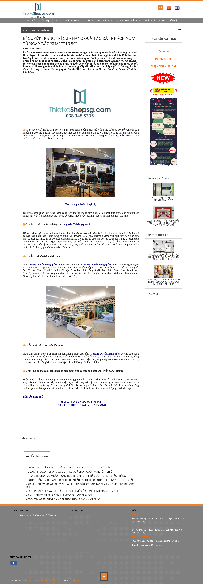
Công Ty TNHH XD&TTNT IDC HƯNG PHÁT (44, 580)
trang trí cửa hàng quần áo (113, 135)
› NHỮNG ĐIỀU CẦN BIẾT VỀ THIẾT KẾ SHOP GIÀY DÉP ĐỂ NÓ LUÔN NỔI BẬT (68, 467)
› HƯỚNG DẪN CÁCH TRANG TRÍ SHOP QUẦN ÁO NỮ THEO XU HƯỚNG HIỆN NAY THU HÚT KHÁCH (80, 480)
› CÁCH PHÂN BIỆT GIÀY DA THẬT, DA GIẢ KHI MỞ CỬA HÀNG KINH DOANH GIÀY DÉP (73, 491)
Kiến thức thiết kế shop (98, 20)
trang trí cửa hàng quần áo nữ (101, 264)
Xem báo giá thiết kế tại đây (81, 204)
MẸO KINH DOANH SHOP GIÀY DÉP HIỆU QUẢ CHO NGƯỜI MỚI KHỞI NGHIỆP (163, 282)
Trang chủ (29, 20)
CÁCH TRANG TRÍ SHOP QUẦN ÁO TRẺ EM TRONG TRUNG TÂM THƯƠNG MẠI (163, 223)
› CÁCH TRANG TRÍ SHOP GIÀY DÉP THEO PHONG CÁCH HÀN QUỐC (63, 499)
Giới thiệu (44, 20)
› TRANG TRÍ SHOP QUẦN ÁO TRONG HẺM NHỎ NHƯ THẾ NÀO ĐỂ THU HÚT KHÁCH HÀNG (76, 475)
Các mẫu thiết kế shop (68, 20)
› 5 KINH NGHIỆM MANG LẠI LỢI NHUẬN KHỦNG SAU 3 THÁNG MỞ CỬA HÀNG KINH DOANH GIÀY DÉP (80, 485)
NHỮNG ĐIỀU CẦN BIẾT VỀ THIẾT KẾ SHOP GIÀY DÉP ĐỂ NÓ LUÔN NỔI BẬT (163, 257)
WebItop (75, 580)
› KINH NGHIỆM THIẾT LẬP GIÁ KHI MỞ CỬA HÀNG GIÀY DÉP (59, 495)
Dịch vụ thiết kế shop (128, 20)
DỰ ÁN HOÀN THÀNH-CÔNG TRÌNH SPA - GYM (163, 199)
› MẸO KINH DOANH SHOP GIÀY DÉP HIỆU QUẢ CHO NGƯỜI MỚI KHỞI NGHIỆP (69, 471)
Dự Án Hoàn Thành (154, 20)
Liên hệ (173, 20)
